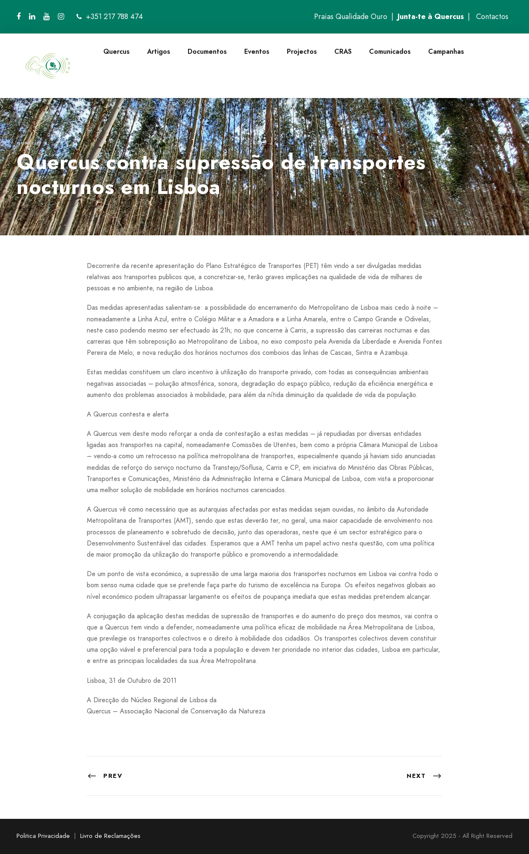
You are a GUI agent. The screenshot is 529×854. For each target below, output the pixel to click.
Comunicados (390, 51)
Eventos (256, 51)
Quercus (116, 51)
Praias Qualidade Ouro (350, 16)
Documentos (207, 51)
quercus (29, 142)
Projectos (302, 51)
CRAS (343, 51)
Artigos (158, 51)
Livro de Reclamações (110, 835)
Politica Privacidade (43, 835)
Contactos (492, 16)
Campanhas (446, 51)
